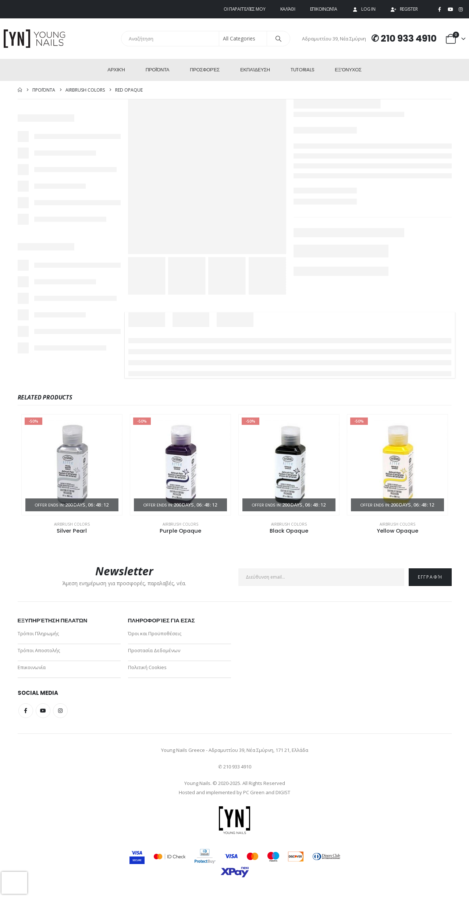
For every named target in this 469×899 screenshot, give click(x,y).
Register (404, 9)
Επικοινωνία (323, 9)
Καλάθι (287, 9)
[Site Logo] (35, 38)
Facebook (25, 710)
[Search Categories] (243, 38)
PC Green (253, 792)
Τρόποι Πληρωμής (38, 633)
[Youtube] (450, 9)
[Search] (278, 38)
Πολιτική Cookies (147, 667)
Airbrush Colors (72, 524)
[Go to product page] (72, 465)
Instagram (60, 710)
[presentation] (14, 883)
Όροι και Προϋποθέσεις (154, 633)
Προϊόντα (158, 69)
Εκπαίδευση (255, 69)
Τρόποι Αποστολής (39, 650)
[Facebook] (439, 9)
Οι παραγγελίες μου (245, 9)
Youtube (43, 710)
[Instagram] (460, 9)
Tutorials (302, 69)
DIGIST (283, 792)
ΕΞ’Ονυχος (348, 69)
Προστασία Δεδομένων (154, 650)
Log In (363, 9)
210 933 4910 (409, 38)
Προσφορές (205, 69)
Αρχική (116, 69)
